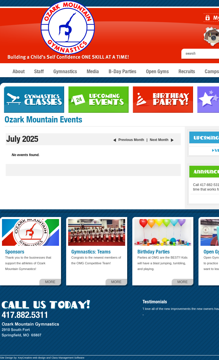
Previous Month (131, 140)
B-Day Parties (122, 71)
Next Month (159, 140)
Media (93, 71)
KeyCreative (25, 357)
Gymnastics (65, 71)
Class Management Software (67, 357)
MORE (50, 282)
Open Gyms (157, 71)
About (19, 71)
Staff (39, 71)
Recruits (187, 71)
